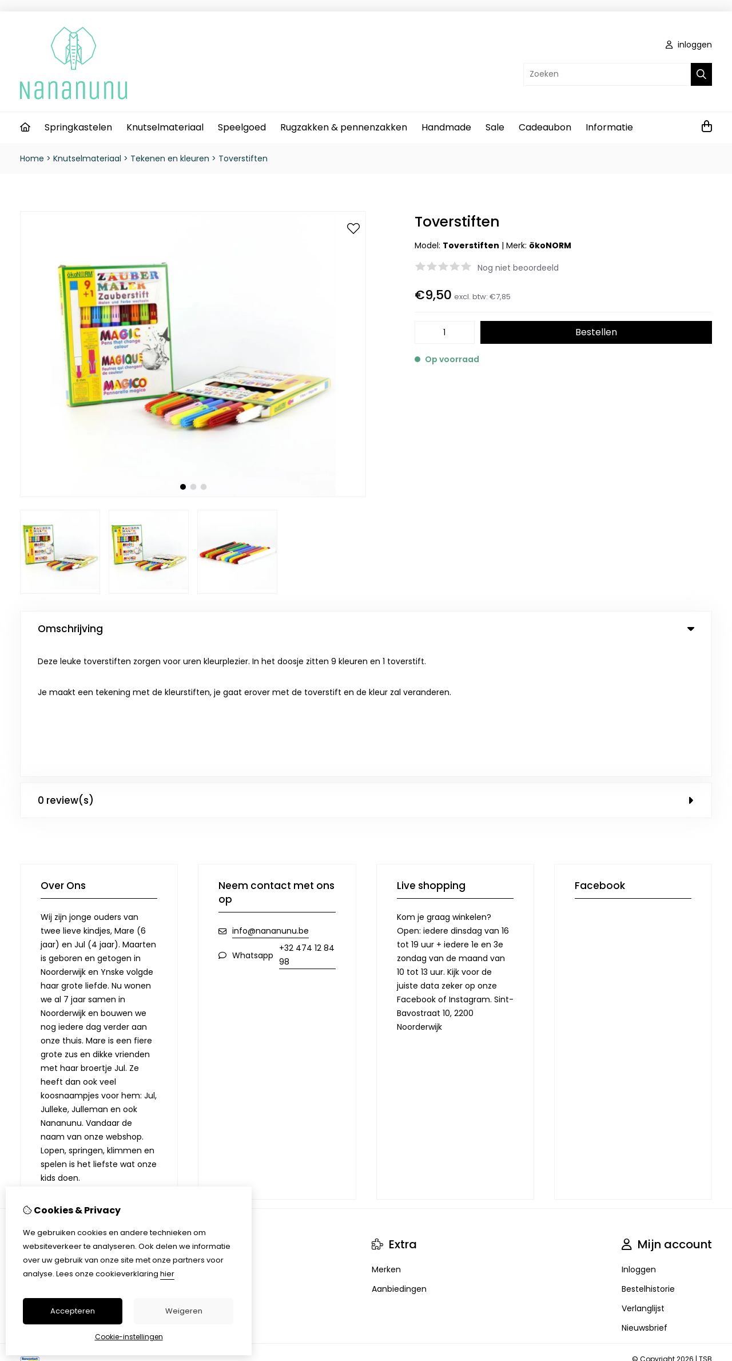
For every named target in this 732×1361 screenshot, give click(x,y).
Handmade (446, 127)
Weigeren (183, 1311)
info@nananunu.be (270, 800)
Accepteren (72, 1311)
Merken (386, 1139)
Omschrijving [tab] (366, 629)
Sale (495, 127)
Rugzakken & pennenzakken (343, 127)
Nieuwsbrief (644, 1197)
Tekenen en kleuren (169, 158)
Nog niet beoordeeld (518, 267)
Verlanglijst (643, 1178)
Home (32, 158)
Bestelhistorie (648, 1158)
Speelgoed (242, 127)
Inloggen (639, 1139)
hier (167, 1273)
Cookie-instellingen (129, 1337)
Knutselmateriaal (165, 127)
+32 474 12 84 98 (307, 824)
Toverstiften (243, 158)
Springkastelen (78, 127)
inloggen (689, 44)
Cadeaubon (545, 127)
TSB (705, 1228)
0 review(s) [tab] (366, 670)
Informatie (609, 127)
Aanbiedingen (399, 1158)
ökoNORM (550, 245)
